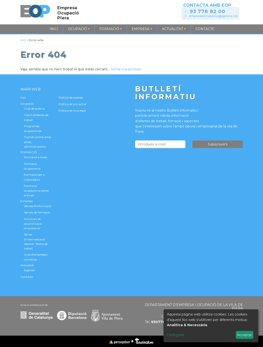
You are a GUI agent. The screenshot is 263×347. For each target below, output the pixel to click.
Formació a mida (35, 157)
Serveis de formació (37, 212)
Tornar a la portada (126, 69)
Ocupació (79, 29)
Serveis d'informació (37, 206)
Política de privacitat (72, 104)
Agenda (29, 270)
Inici (53, 29)
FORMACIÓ (110, 29)
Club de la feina (34, 108)
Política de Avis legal (72, 110)
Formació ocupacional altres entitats (36, 190)
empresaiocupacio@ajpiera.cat (213, 16)
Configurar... (176, 335)
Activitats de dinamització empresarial (33, 223)
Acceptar (244, 335)
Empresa (142, 29)
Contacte (205, 29)
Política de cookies (70, 97)
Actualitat (174, 29)
